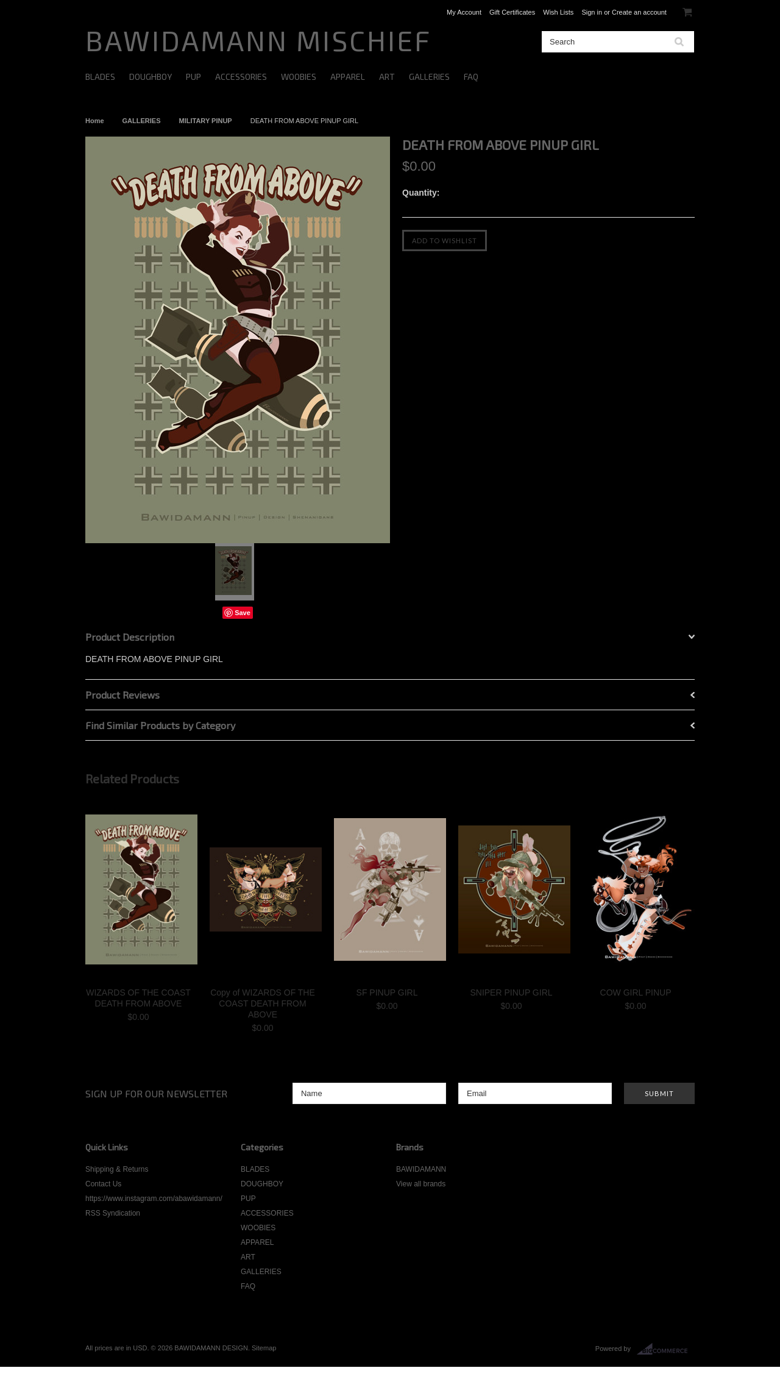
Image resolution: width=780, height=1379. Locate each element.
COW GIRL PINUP (636, 992)
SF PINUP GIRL (387, 992)
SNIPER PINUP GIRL (511, 992)
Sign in (591, 12)
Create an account (639, 12)
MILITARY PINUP (205, 120)
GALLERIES (429, 76)
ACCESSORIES (241, 76)
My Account (464, 12)
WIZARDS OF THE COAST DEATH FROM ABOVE (138, 998)
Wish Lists (558, 12)
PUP (193, 76)
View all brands (420, 1184)
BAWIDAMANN (421, 1169)
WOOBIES (298, 76)
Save (242, 612)
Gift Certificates (512, 12)
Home (94, 120)
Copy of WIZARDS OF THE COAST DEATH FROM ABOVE (262, 1003)
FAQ (471, 76)
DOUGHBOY (150, 76)
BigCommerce (666, 1349)
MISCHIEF (258, 40)
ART (387, 76)
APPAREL (347, 76)
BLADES (100, 76)
